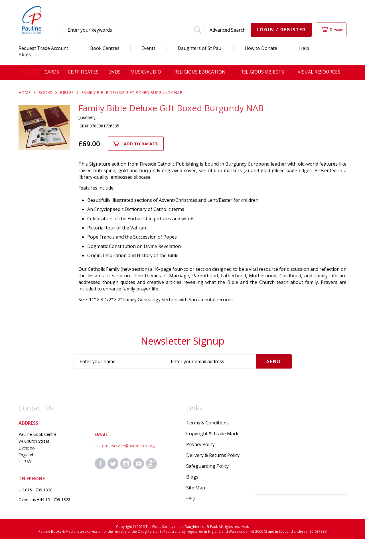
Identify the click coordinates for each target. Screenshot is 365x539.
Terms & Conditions (207, 423)
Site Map (195, 488)
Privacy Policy (200, 444)
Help (304, 48)
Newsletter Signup (182, 341)
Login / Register (281, 30)
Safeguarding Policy (207, 466)
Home (25, 92)
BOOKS (45, 92)
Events (148, 48)
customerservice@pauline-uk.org (124, 445)
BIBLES (67, 92)
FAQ (190, 498)
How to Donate (261, 48)
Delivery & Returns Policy (213, 455)
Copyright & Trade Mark (212, 433)
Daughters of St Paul (200, 48)
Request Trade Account (43, 48)
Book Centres (104, 48)
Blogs (26, 54)
